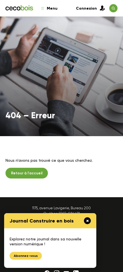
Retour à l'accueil (26, 173)
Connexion (90, 8)
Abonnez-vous (26, 256)
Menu (49, 8)
